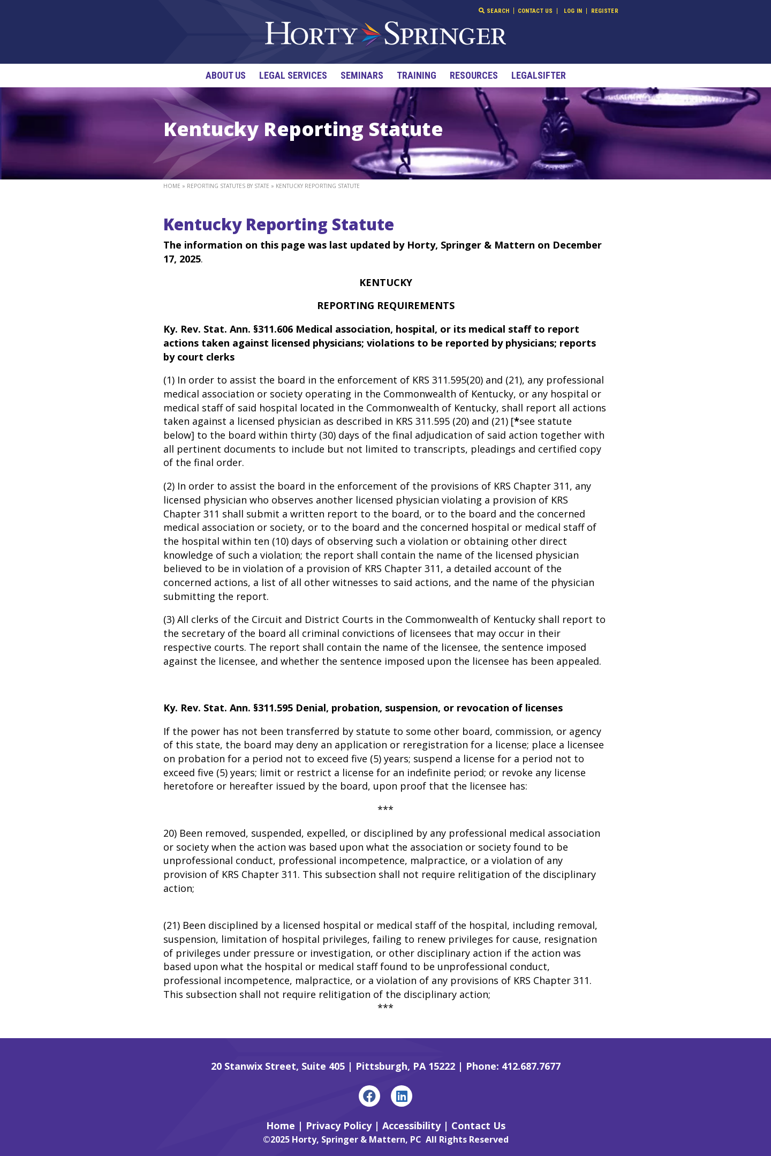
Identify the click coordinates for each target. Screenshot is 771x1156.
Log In (573, 11)
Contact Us (535, 11)
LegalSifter (538, 75)
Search (494, 10)
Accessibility (411, 1125)
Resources (474, 75)
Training (416, 75)
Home (171, 186)
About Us (226, 75)
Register (604, 11)
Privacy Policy (339, 1125)
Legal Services (293, 75)
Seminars (362, 75)
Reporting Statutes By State (228, 186)
